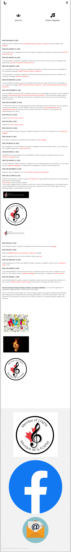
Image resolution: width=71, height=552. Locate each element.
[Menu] (67, 3)
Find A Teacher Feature (16, 124)
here (40, 256)
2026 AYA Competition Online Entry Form (22, 62)
